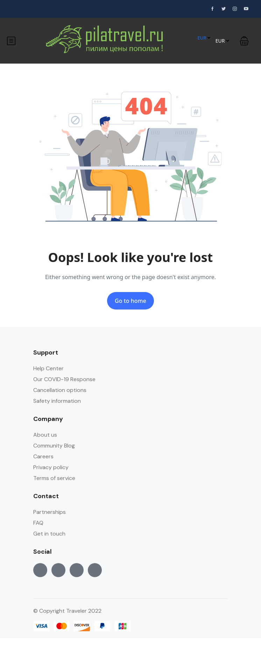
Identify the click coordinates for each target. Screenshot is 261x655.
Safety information (57, 401)
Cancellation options (59, 390)
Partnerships (49, 512)
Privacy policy (51, 467)
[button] (244, 40)
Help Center (48, 368)
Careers (43, 456)
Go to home (130, 301)
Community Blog (54, 445)
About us (45, 434)
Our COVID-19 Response (64, 379)
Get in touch (49, 533)
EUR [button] (203, 38)
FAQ (38, 522)
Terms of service (54, 478)
